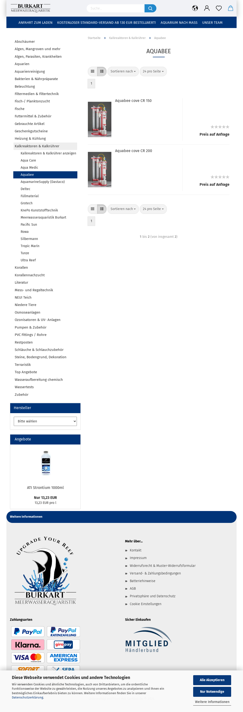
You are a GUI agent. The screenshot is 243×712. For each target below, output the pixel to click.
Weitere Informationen (212, 702)
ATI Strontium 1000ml (45, 487)
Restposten (24, 342)
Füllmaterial (30, 196)
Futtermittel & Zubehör (33, 116)
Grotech (27, 203)
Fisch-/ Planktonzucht (32, 101)
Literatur (21, 282)
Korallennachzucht (30, 275)
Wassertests (24, 387)
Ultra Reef (28, 260)
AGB (133, 589)
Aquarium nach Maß (179, 22)
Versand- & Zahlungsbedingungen (155, 573)
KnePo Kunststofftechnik (39, 210)
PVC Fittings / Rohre (31, 335)
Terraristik (23, 365)
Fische (19, 109)
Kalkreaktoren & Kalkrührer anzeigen (48, 153)
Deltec (25, 189)
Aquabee (27, 175)
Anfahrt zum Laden (35, 22)
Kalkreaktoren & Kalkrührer (37, 146)
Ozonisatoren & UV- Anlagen (38, 320)
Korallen (21, 267)
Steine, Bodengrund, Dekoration (40, 357)
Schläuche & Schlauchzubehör (39, 350)
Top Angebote (26, 372)
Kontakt (135, 550)
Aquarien (22, 64)
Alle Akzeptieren (212, 680)
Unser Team (212, 22)
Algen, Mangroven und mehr (38, 49)
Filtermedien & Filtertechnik (37, 94)
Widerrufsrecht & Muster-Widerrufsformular (163, 566)
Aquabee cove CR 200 (133, 150)
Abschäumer (25, 41)
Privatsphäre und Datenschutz (152, 596)
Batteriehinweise (142, 581)
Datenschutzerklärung (27, 697)
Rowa (25, 232)
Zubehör (21, 394)
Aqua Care (28, 160)
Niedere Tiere (25, 305)
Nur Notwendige (212, 692)
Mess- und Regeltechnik (34, 290)
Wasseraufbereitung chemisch (39, 380)
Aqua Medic (29, 168)
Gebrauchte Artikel (29, 124)
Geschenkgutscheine (31, 131)
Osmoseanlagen (27, 312)
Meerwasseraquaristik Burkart (43, 217)
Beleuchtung (25, 86)
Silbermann (29, 239)
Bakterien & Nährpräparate (36, 79)
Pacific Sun (29, 225)
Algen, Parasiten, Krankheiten (38, 56)
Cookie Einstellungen (145, 604)
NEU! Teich (23, 297)
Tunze (25, 253)
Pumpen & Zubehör (31, 327)
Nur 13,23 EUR (45, 497)
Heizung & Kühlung (30, 138)
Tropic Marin (30, 246)
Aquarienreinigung (30, 71)
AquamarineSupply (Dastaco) (43, 182)
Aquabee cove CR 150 (133, 100)
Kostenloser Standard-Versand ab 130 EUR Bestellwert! (106, 22)
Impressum (138, 558)
